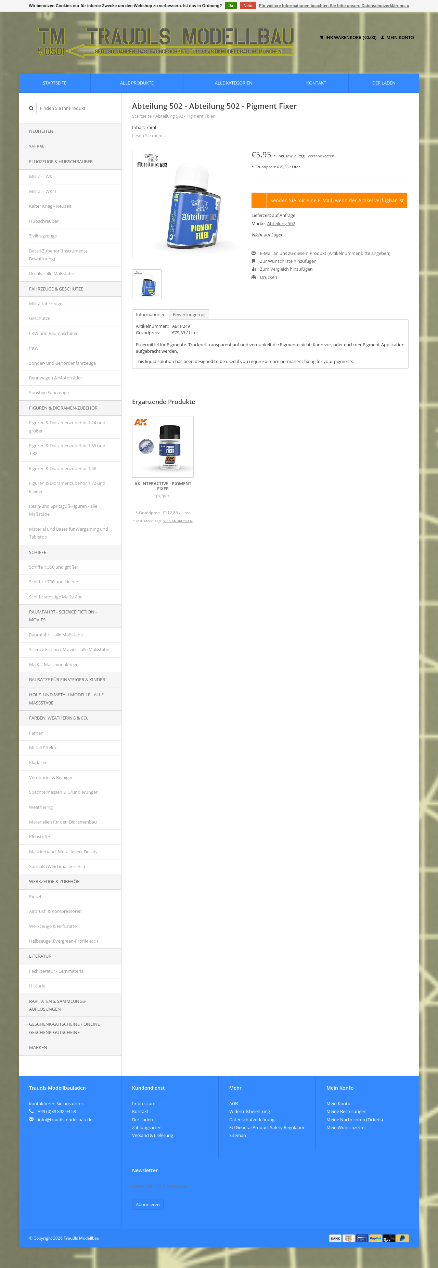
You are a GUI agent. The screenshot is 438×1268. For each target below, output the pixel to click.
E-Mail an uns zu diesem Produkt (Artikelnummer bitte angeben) (321, 253)
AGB (233, 1103)
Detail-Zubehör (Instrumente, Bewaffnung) (59, 255)
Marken (38, 1047)
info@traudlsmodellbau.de (65, 1119)
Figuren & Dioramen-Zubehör (63, 408)
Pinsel (35, 896)
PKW (34, 348)
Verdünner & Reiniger (51, 777)
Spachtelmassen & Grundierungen (64, 792)
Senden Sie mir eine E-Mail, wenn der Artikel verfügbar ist (337, 200)
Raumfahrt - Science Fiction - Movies (63, 616)
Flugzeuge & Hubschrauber (61, 161)
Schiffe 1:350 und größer (53, 567)
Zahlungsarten (147, 1127)
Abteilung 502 (281, 223)
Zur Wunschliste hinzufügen (284, 261)
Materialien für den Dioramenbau (63, 822)
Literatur (40, 956)
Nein (248, 5)
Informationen (151, 314)
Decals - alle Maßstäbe (51, 273)
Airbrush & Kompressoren (55, 911)
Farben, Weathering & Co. (58, 718)
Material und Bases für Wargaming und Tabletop (68, 533)
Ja (231, 5)
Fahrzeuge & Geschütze (56, 289)
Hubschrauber (44, 221)
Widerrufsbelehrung (249, 1111)
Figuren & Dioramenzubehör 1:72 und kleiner (67, 487)
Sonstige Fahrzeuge (49, 392)
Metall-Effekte (43, 748)
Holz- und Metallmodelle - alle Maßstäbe (66, 698)
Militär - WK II (42, 191)
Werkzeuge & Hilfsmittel (53, 926)
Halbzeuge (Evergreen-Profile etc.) (63, 941)
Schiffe (37, 552)
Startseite (54, 83)
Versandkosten (321, 155)
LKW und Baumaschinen (54, 333)
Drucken (264, 277)
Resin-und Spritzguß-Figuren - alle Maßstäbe (63, 510)
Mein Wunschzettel (345, 1127)
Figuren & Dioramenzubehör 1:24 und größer (67, 426)
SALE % (36, 146)
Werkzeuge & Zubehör (54, 881)
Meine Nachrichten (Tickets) (354, 1119)
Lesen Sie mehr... (149, 135)
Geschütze (39, 318)
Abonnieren (148, 1204)
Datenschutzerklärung (251, 1119)
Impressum (143, 1103)
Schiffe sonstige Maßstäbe (55, 597)
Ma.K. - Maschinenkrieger (54, 664)
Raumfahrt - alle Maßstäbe (56, 635)
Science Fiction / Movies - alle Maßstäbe (69, 649)
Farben (36, 733)
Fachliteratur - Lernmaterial (57, 971)
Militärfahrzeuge (45, 303)
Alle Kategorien (234, 83)
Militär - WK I (42, 176)
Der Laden (384, 83)
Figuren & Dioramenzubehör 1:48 (62, 468)
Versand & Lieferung (152, 1135)
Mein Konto (397, 37)
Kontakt (316, 83)
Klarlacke (38, 762)
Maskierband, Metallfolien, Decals (63, 852)
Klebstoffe (39, 836)
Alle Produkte (137, 83)
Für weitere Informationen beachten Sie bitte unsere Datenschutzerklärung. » (334, 5)
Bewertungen (189, 314)
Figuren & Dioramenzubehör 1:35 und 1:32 (67, 449)
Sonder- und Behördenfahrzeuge (62, 363)
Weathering (41, 807)
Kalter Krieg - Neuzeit (50, 206)
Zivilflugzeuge (43, 236)
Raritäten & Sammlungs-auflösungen (57, 1005)
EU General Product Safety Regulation (267, 1127)
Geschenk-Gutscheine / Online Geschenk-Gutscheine (64, 1028)
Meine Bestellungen (346, 1111)
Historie (37, 986)
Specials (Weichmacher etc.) (57, 866)
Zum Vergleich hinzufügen (282, 269)
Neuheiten (41, 131)
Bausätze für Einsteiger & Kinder (67, 679)
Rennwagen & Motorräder (55, 378)
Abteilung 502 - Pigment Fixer (185, 116)
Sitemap (237, 1135)
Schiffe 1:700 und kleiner (53, 582)
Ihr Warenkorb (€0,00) (348, 37)
